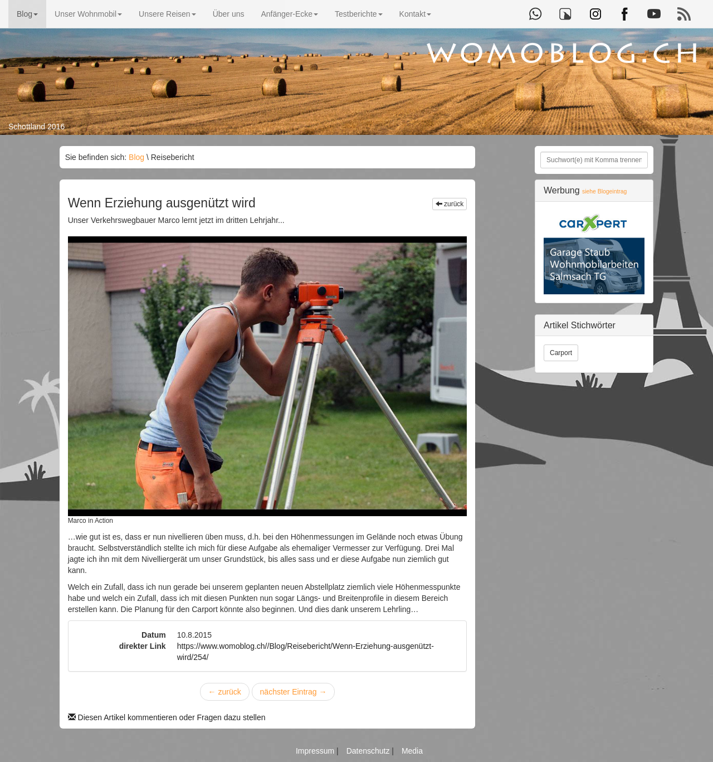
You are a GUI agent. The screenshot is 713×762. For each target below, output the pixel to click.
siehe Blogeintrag (604, 191)
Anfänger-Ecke (289, 13)
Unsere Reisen (167, 13)
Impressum (316, 750)
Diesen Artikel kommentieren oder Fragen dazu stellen (167, 717)
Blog (27, 13)
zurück (450, 204)
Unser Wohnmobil (88, 13)
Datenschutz (369, 750)
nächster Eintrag (293, 691)
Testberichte (358, 13)
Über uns (229, 13)
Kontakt (415, 13)
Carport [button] (561, 353)
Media (412, 750)
